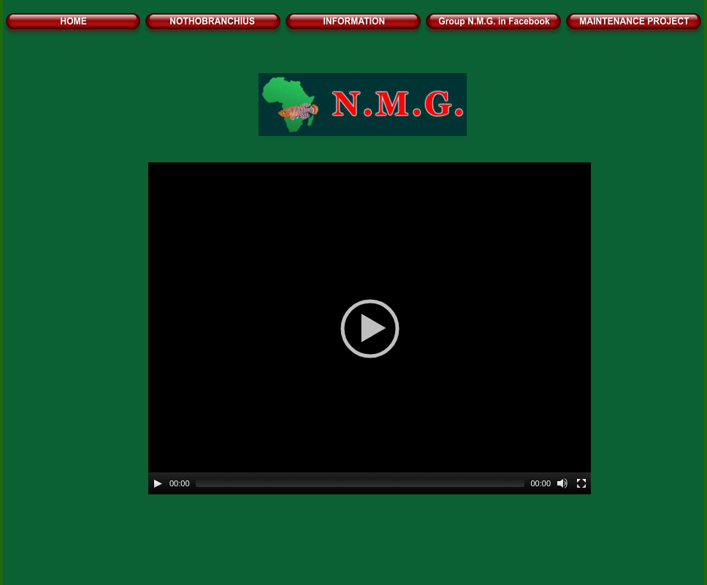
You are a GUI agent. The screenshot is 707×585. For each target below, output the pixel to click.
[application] (369, 328)
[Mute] (562, 483)
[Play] (158, 483)
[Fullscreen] (581, 483)
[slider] (360, 483)
